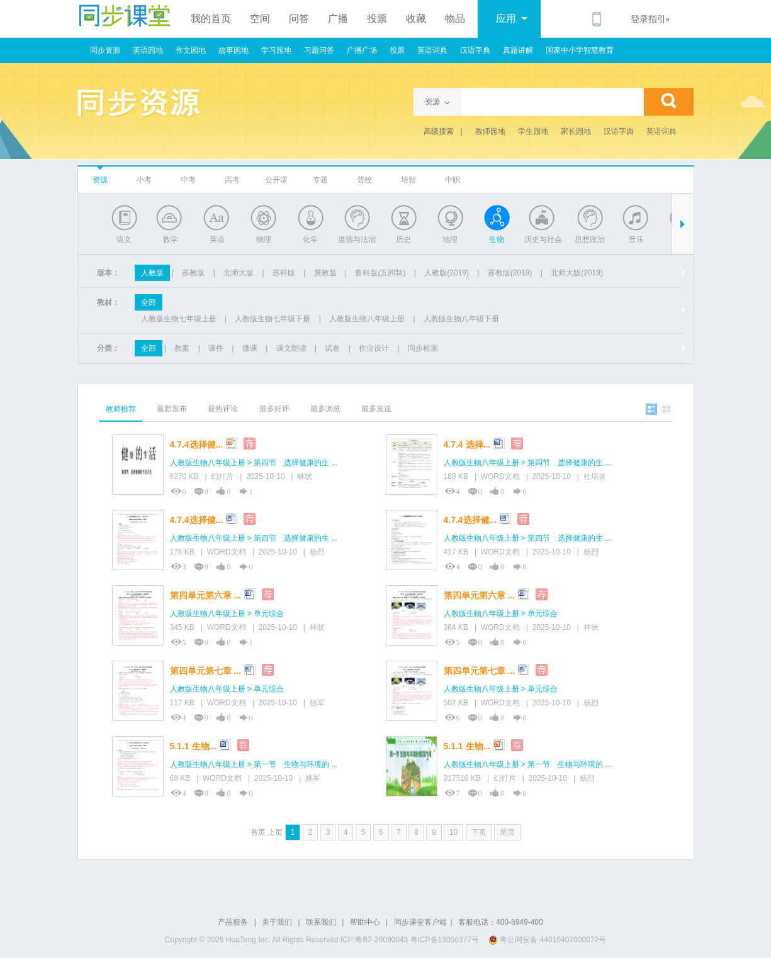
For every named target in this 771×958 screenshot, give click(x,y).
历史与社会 (543, 239)
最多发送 (376, 408)
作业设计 (374, 348)
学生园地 (533, 131)
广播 (338, 18)
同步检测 (423, 348)
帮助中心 (365, 922)
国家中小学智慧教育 (580, 50)
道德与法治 (357, 239)
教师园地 (490, 131)
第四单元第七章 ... (206, 671)
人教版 (152, 272)
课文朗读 (291, 348)
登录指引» (650, 19)
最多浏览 (325, 408)
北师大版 (238, 272)
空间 (260, 18)
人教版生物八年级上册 (367, 318)
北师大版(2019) (577, 272)
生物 (496, 239)
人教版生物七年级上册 (179, 318)
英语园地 (148, 50)
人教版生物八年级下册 (461, 318)
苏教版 (193, 272)
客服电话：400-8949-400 (500, 922)
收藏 (416, 18)
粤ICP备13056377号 (444, 939)
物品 (455, 18)
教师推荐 (121, 409)
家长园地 (576, 131)
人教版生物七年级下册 (272, 318)
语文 (124, 239)
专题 (320, 179)
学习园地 (276, 50)
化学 (310, 239)
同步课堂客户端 (420, 922)
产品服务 (233, 922)
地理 (450, 239)
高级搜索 (439, 131)
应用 (511, 18)
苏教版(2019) (510, 272)
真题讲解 (518, 50)
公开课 (276, 179)
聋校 (364, 179)
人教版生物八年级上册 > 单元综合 (227, 613)
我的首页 (211, 18)
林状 (304, 476)
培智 (408, 179)
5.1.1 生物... (193, 746)
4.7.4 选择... (467, 444)
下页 (479, 832)
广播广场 (362, 50)
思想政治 (590, 239)
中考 (188, 179)
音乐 (636, 239)
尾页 (507, 832)
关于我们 (277, 922)
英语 (217, 239)
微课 (249, 348)
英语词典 (432, 50)
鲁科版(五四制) (380, 272)
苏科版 (284, 272)
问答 (299, 18)
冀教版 (325, 272)
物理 (263, 239)
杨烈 (317, 552)
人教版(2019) (446, 272)
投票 (377, 18)
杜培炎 (594, 476)
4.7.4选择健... (196, 444)
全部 (148, 302)
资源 (100, 179)
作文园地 (191, 50)
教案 (181, 348)
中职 (452, 179)
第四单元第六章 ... (206, 595)
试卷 (332, 348)
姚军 (317, 702)
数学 (170, 239)
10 (453, 832)
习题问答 (319, 50)
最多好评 (274, 408)
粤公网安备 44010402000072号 (548, 939)
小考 (144, 179)
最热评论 (223, 408)
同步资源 (105, 50)
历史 (403, 239)
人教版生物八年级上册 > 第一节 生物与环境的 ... (254, 764)
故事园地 (233, 50)
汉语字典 (475, 50)
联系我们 (321, 922)
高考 (232, 179)
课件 (215, 348)
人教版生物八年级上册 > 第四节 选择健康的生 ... (254, 462)
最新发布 (172, 408)
